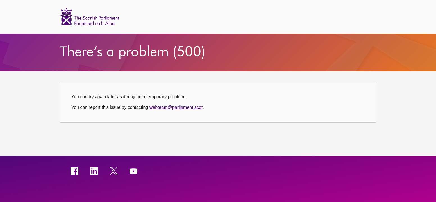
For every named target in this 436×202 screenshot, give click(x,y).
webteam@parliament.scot (176, 107)
